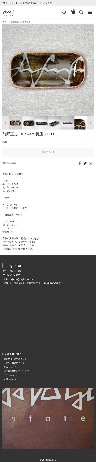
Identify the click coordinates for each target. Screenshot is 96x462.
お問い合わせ (10, 379)
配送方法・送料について (15, 359)
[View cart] (72, 12)
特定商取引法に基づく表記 (16, 371)
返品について (10, 367)
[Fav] (63, 12)
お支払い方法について (14, 363)
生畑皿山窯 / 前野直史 (20, 21)
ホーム (5, 21)
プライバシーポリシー (14, 375)
